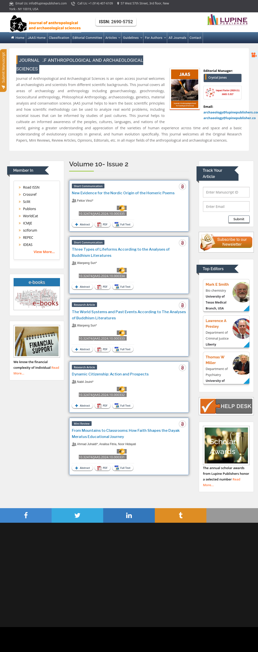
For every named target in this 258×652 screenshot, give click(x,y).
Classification (59, 38)
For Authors (155, 38)
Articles (112, 38)
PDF (102, 224)
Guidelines (132, 38)
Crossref (28, 194)
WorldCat (28, 216)
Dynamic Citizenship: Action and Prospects (110, 374)
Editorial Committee (87, 38)
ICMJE (25, 223)
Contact (195, 38)
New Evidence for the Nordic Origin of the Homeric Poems (123, 193)
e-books (36, 282)
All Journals (177, 38)
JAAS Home (37, 38)
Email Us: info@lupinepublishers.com (38, 3)
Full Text (123, 224)
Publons (27, 208)
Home (18, 38)
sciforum (28, 230)
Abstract (82, 224)
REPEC (26, 237)
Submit (239, 219)
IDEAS (26, 244)
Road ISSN (29, 187)
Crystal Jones (217, 77)
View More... (44, 251)
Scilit (25, 201)
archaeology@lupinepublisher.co (229, 118)
